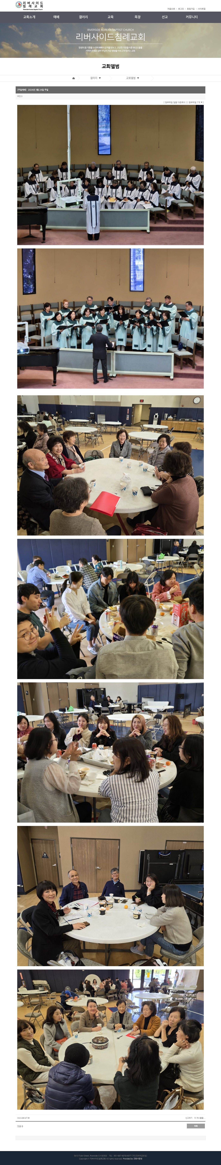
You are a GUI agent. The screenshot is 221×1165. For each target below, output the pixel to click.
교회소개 (29, 17)
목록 (196, 1126)
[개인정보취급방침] (139, 1156)
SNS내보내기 (23, 1118)
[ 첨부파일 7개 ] (195, 102)
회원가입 (191, 9)
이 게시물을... (199, 1118)
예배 (56, 17)
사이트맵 (201, 9)
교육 (110, 17)
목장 (138, 17)
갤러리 (83, 17)
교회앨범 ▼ (133, 78)
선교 (165, 17)
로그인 (181, 9)
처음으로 (171, 9)
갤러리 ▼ (96, 78)
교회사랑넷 (137, 1159)
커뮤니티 (192, 17)
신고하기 (188, 1118)
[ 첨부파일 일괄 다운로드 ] (175, 102)
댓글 (20, 1126)
